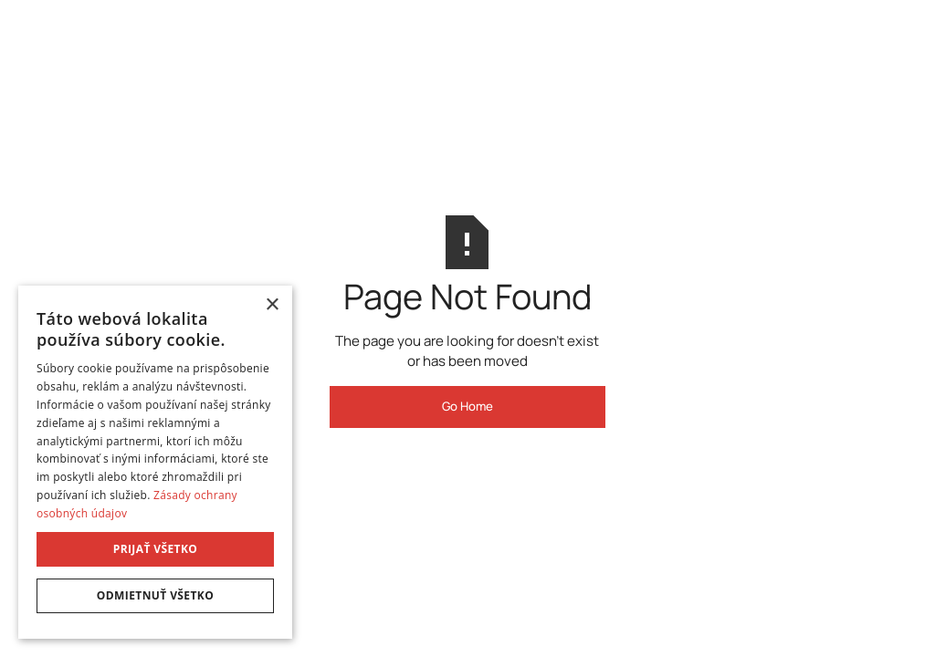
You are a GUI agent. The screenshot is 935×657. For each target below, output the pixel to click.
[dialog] (155, 462)
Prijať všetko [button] (155, 549)
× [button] (271, 305)
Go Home (467, 406)
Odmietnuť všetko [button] (155, 595)
